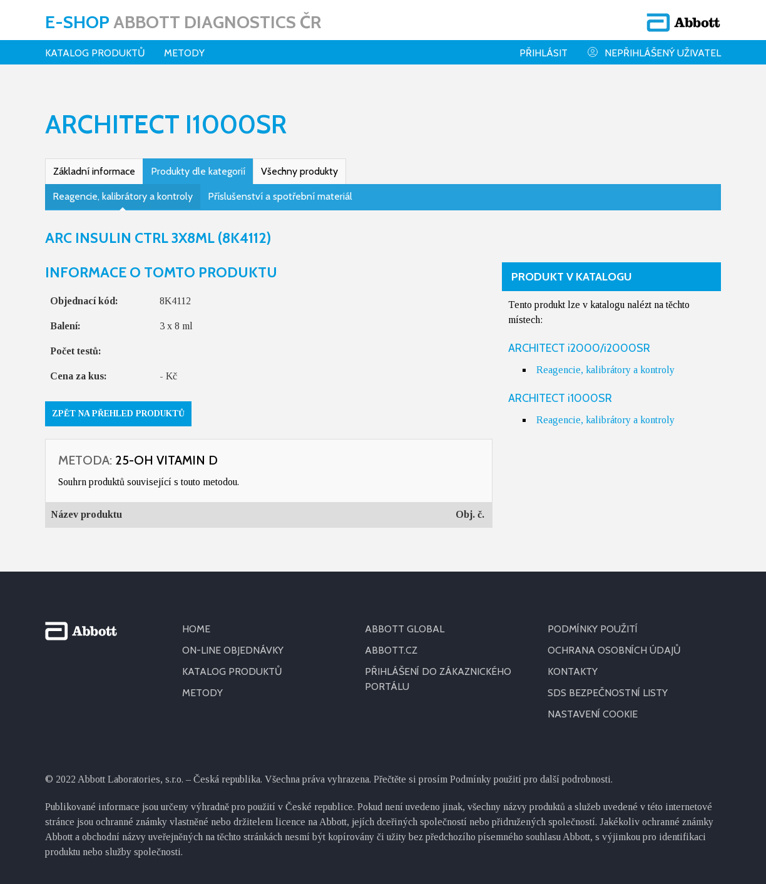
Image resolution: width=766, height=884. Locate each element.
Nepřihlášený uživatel (653, 52)
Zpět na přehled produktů (118, 413)
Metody (184, 53)
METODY (202, 693)
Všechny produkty (299, 171)
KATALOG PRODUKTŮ (232, 671)
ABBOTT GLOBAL (404, 629)
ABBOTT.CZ (391, 650)
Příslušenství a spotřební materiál (280, 196)
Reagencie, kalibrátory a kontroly (123, 196)
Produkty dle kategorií (198, 171)
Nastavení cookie (593, 714)
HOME (196, 629)
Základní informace (94, 171)
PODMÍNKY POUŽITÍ (593, 629)
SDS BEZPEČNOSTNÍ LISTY (608, 693)
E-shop (183, 22)
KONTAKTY (573, 671)
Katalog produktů (95, 53)
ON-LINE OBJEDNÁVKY (232, 650)
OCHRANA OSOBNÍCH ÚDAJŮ (614, 650)
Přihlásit (543, 53)
